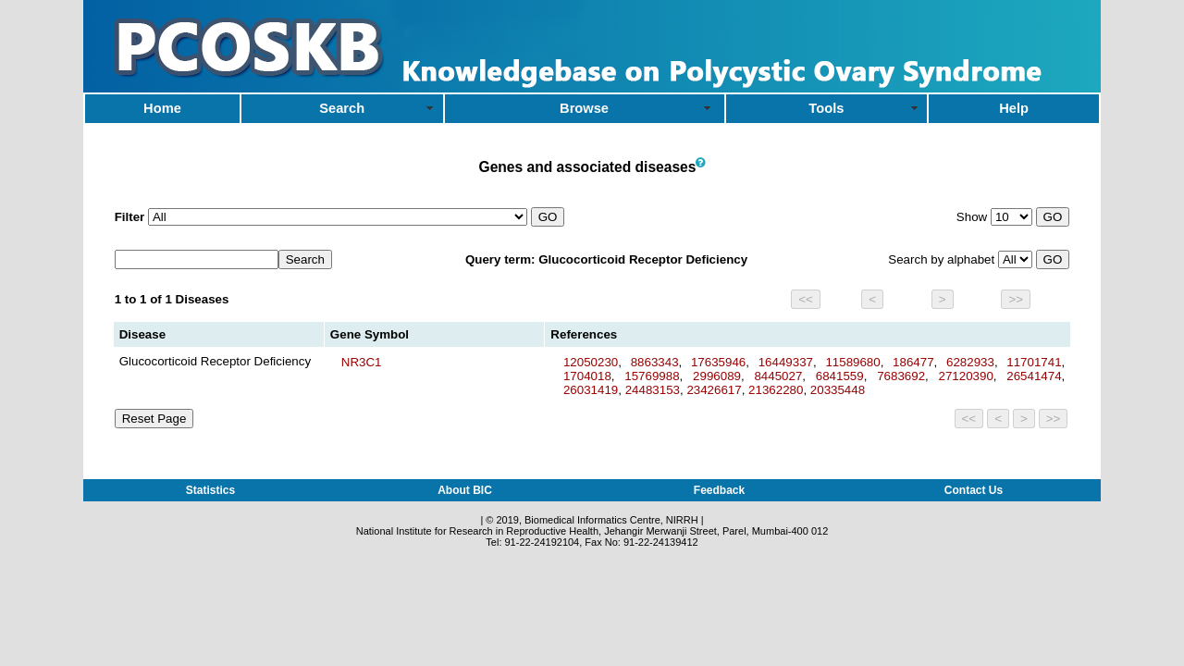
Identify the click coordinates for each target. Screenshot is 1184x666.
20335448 (837, 390)
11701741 (1033, 362)
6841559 (840, 376)
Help (1014, 108)
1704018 (587, 376)
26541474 (1033, 376)
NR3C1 (361, 362)
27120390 (966, 376)
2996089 (717, 376)
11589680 (852, 362)
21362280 (775, 390)
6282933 (970, 362)
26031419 (590, 390)
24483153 (652, 390)
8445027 (778, 376)
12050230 (590, 362)
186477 (913, 362)
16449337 (785, 362)
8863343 (655, 362)
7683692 (901, 376)
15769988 (651, 376)
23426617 (713, 390)
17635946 (718, 362)
